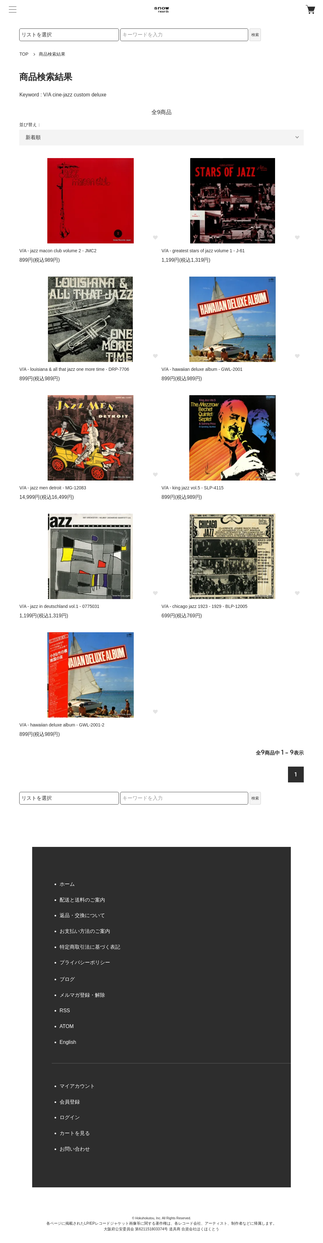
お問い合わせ (75, 1149)
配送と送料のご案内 (82, 900)
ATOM (67, 1026)
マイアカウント (77, 1086)
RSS (65, 1010)
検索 (255, 35)
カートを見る (75, 1133)
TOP (23, 54)
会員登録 (70, 1102)
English (68, 1042)
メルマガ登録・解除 (82, 995)
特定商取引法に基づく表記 (90, 947)
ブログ (67, 979)
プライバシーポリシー (85, 962)
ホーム (67, 884)
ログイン (70, 1117)
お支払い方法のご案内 (85, 931)
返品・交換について (82, 915)
